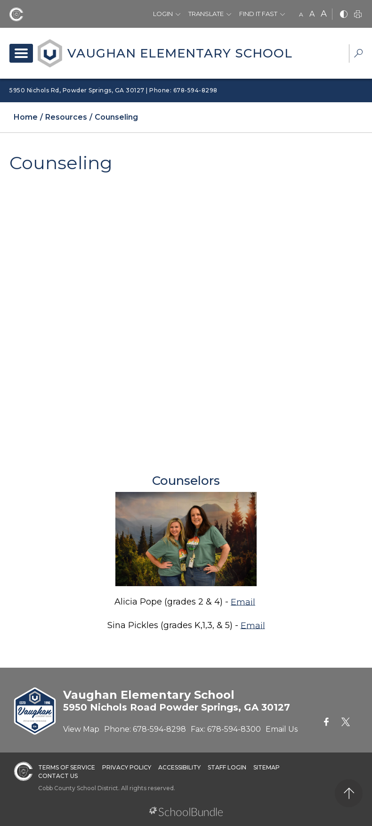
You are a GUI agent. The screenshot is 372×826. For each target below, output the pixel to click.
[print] (358, 14)
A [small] (301, 14)
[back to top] (349, 793)
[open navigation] (21, 53)
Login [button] (163, 13)
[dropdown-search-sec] (358, 54)
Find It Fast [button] (258, 13)
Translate (206, 13)
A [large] (324, 13)
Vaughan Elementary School (179, 53)
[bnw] (344, 14)
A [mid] (312, 13)
